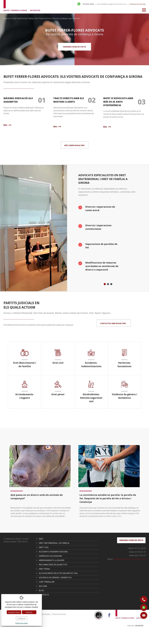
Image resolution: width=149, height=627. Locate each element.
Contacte (44, 594)
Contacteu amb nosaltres (113, 323)
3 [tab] (111, 284)
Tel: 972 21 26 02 (88, 4)
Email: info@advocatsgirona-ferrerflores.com (112, 4)
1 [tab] (105, 284)
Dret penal (44, 569)
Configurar (21, 618)
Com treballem (46, 582)
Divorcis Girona (59, 614)
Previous (2, 39)
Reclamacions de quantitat (53, 564)
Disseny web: (135, 625)
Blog (41, 590)
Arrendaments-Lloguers (51, 560)
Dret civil (44, 547)
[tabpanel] (108, 240)
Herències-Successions (50, 556)
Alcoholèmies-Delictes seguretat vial (58, 573)
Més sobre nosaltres (74, 145)
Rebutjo (29, 612)
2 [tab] (108, 284)
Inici (41, 538)
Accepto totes (14, 612)
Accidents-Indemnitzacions (53, 551)
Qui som (43, 586)
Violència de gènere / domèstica (55, 577)
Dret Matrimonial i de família (54, 543)
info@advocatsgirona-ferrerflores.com (126, 559)
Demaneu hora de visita (138, 4)
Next (147, 39)
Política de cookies (21, 623)
